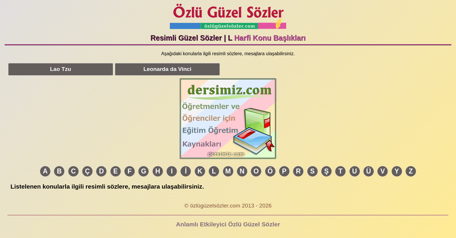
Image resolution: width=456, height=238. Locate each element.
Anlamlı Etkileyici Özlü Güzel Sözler (228, 224)
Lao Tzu (60, 69)
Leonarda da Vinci (167, 69)
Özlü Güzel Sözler (228, 14)
